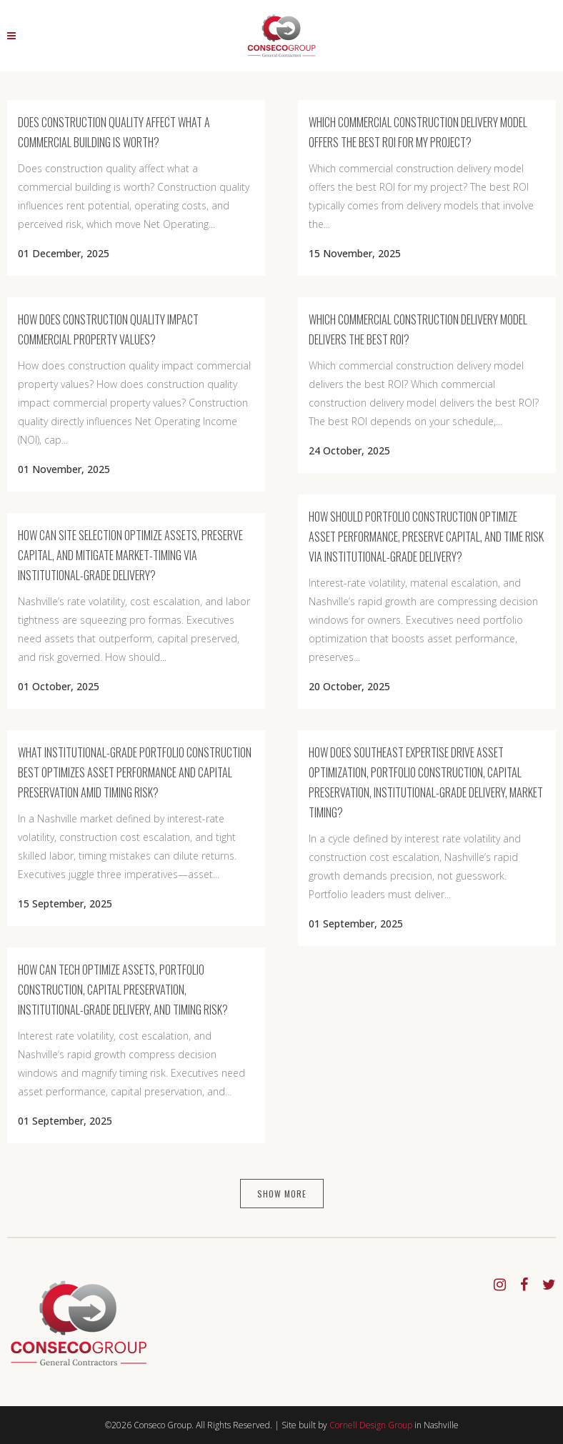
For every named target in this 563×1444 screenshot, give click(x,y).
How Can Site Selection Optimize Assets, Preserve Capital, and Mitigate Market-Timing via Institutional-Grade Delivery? (130, 555)
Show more (282, 1193)
